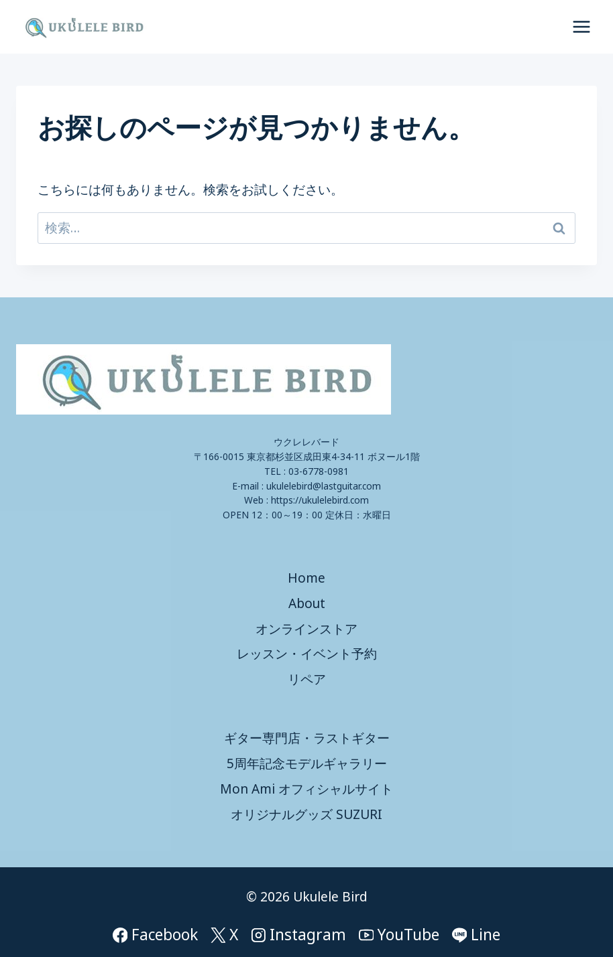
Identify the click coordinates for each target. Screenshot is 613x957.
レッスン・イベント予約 (307, 653)
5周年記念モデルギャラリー (307, 763)
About (306, 603)
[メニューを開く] (581, 26)
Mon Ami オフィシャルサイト (306, 789)
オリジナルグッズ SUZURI (306, 814)
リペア (307, 679)
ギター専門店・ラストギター (307, 738)
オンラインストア (306, 629)
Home (306, 578)
